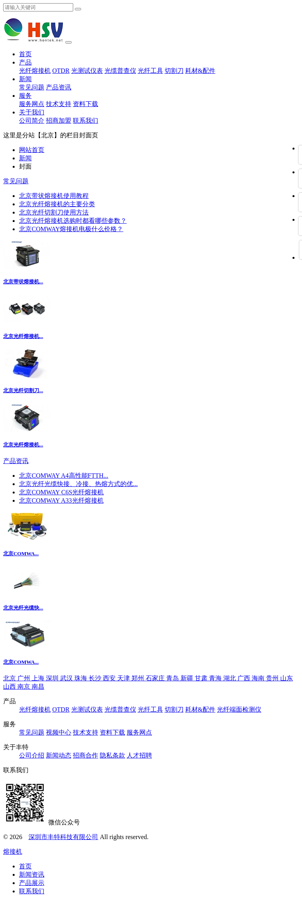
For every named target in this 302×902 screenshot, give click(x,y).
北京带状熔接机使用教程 (54, 195)
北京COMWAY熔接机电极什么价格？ (71, 229)
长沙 (96, 678)
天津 (124, 678)
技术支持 (58, 104)
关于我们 (31, 112)
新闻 (25, 79)
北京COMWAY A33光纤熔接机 (61, 500)
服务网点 (31, 104)
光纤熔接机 (35, 70)
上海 (39, 678)
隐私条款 (112, 755)
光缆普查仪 (120, 70)
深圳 (53, 678)
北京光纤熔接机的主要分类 (57, 204)
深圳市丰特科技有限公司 (63, 837)
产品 (25, 62)
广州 (24, 678)
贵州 (273, 678)
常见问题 (31, 87)
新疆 (187, 678)
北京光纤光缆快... (23, 608)
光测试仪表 (87, 70)
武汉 (67, 678)
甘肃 (202, 678)
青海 (216, 678)
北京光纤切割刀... (23, 390)
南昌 (38, 686)
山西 (10, 686)
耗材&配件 (200, 70)
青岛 (173, 678)
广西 (244, 678)
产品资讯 (58, 87)
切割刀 (174, 70)
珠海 (81, 678)
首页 (25, 54)
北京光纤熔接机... (23, 336)
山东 (286, 678)
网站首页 (31, 149)
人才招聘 (139, 755)
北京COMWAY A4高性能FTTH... (63, 475)
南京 (24, 686)
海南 (259, 678)
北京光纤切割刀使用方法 (54, 212)
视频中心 (58, 732)
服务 (25, 95)
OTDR (61, 70)
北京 (10, 678)
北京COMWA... (21, 553)
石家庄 (156, 678)
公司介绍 (31, 755)
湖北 (230, 678)
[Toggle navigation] (68, 42)
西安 (110, 678)
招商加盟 (58, 120)
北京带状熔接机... (23, 282)
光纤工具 (150, 70)
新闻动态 (58, 755)
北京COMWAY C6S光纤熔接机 (61, 492)
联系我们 (85, 120)
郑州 (138, 678)
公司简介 (31, 120)
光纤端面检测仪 (239, 709)
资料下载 (85, 104)
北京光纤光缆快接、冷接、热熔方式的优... (78, 483)
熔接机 (12, 851)
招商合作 (85, 755)
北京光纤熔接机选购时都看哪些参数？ (73, 220)
